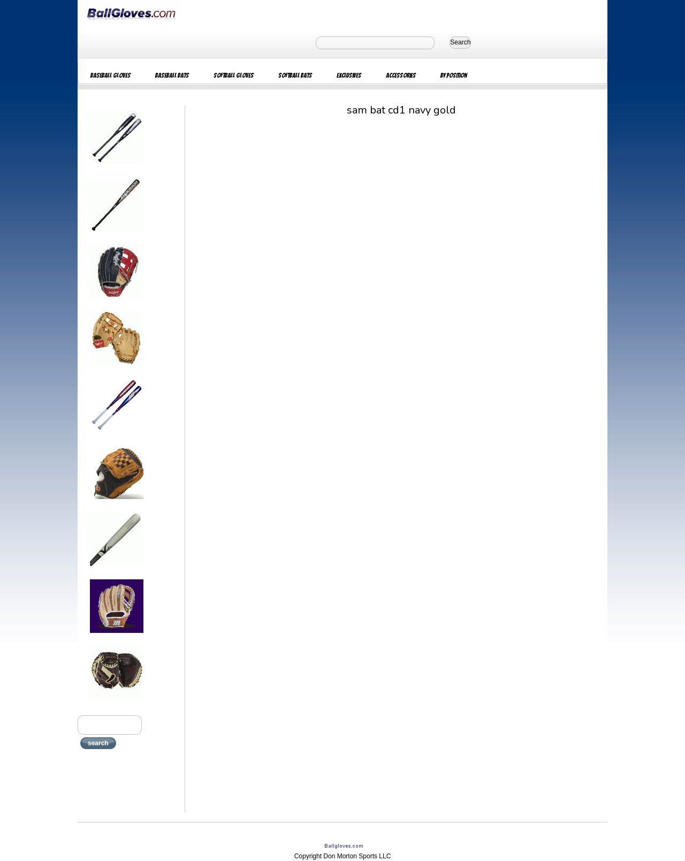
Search (460, 42)
